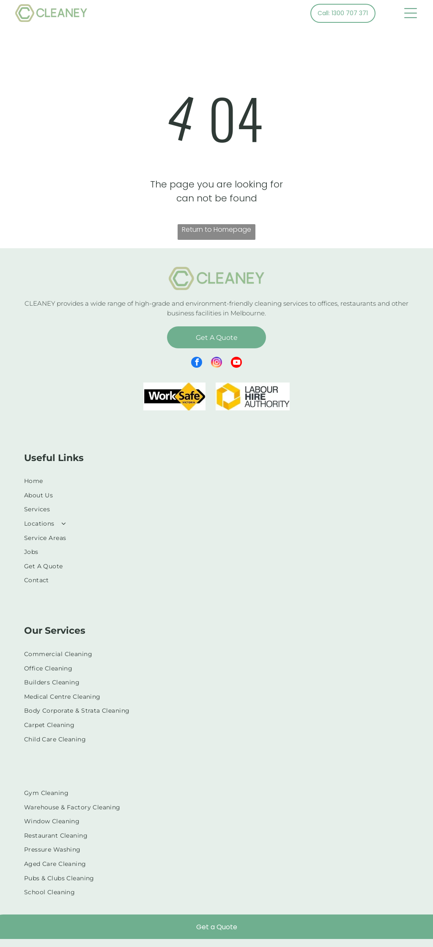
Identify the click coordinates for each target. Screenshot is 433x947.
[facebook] (196, 363)
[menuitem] (216, 481)
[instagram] (216, 363)
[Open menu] (410, 13)
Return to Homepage (216, 229)
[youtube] (236, 363)
